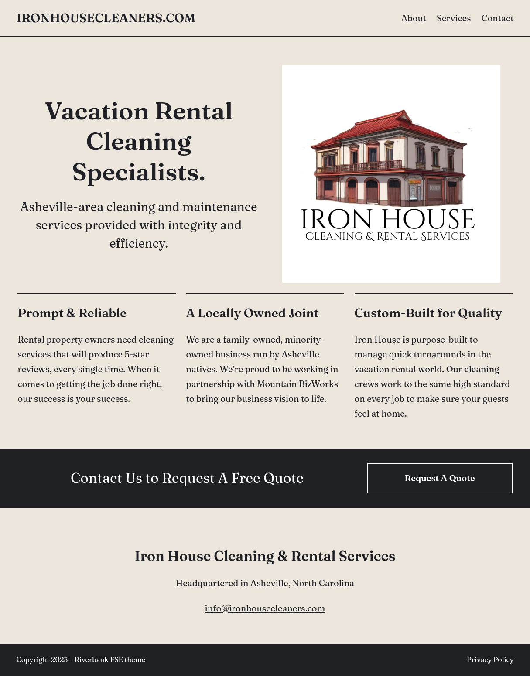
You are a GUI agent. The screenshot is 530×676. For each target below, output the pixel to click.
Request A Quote (439, 477)
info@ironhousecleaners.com (265, 608)
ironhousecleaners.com (106, 17)
